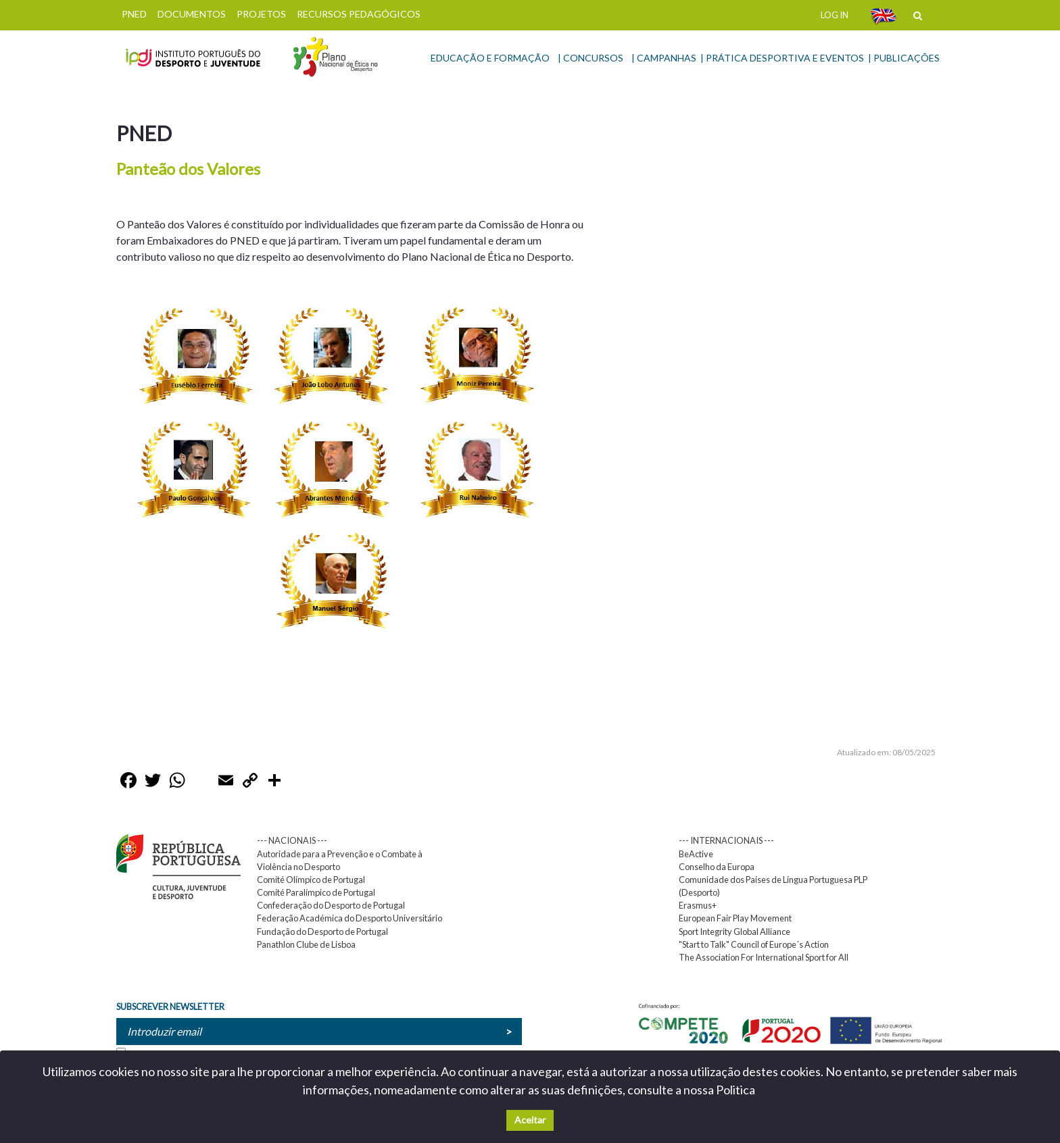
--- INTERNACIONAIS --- (726, 840)
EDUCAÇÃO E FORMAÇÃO (490, 57)
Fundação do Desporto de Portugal (322, 931)
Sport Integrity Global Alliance (734, 931)
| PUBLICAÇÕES (904, 57)
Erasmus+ (698, 905)
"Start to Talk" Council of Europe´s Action (754, 944)
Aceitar (530, 1119)
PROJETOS (261, 14)
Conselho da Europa (716, 866)
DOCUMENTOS (192, 14)
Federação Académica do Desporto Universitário (349, 918)
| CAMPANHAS (663, 57)
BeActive (696, 853)
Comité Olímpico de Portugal (311, 879)
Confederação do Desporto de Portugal (331, 905)
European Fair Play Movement (735, 918)
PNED (134, 14)
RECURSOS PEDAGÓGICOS (358, 14)
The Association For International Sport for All (763, 957)
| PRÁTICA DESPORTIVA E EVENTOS (782, 57)
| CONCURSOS (590, 57)
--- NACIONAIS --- (292, 840)
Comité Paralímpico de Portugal (316, 892)
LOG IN (834, 14)
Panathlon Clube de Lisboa (306, 944)
